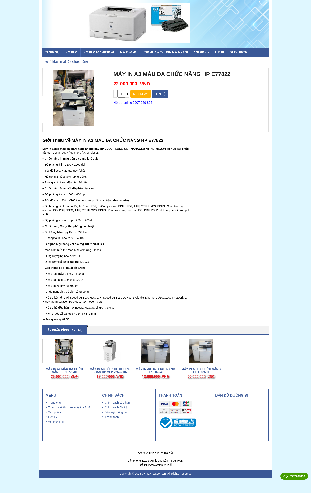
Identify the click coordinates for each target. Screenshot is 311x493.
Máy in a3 (71, 52)
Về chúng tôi (239, 52)
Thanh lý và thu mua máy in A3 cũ (166, 52)
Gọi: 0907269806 (294, 476)
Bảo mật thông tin (116, 427)
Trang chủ (52, 52)
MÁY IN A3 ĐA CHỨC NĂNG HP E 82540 (155, 386)
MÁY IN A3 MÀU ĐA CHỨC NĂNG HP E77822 (171, 74)
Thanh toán (112, 432)
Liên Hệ (219, 52)
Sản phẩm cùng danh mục (65, 330)
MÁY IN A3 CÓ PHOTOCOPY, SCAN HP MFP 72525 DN (110, 386)
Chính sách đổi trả (116, 423)
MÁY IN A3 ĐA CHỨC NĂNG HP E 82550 (201, 386)
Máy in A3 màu (129, 52)
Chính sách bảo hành (118, 418)
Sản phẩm (201, 52)
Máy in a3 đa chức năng (99, 52)
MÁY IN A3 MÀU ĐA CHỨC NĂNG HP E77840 (64, 386)
